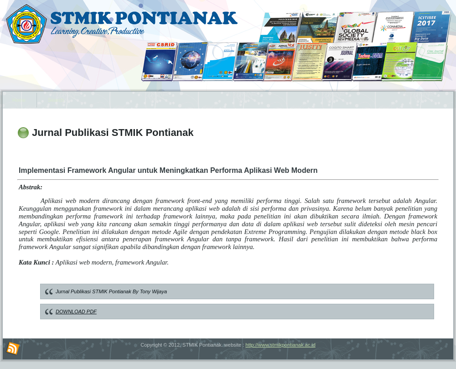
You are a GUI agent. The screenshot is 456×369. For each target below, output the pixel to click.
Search (56, 100)
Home (19, 100)
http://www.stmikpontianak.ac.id (280, 345)
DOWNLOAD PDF (76, 311)
